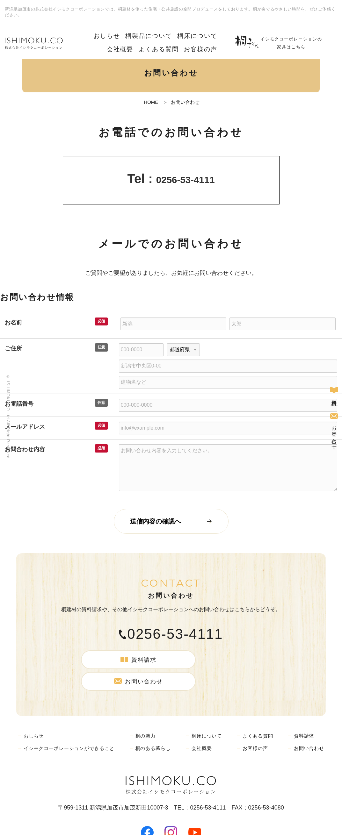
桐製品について (131, 35)
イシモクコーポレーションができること (71, 723)
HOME (151, 102)
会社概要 (206, 35)
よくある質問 (167, 44)
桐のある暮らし (158, 723)
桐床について (173, 35)
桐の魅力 (149, 711)
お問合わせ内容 (25, 449)
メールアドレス (25, 427)
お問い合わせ (334, 432)
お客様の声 (203, 44)
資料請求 (334, 389)
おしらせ (95, 35)
